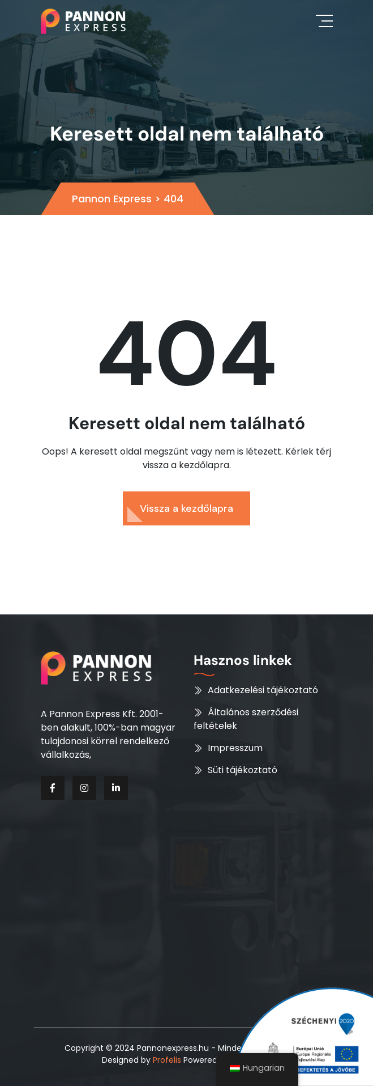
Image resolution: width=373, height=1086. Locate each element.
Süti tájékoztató (242, 770)
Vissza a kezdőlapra (186, 508)
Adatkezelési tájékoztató (263, 690)
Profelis (167, 1060)
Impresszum (235, 747)
